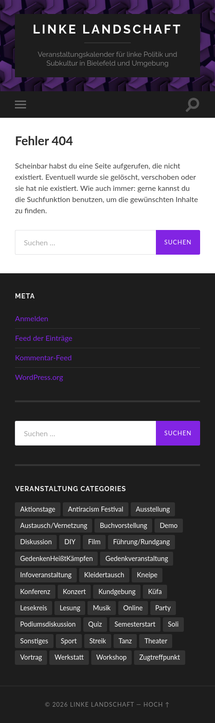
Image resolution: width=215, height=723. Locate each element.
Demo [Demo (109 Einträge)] (168, 525)
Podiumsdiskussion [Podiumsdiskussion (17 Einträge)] (47, 624)
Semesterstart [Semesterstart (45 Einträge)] (134, 624)
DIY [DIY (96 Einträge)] (69, 542)
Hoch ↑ (156, 704)
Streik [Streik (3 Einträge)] (97, 641)
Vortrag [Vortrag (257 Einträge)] (31, 657)
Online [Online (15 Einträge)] (133, 608)
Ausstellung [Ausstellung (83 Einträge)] (153, 509)
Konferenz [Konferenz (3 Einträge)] (35, 591)
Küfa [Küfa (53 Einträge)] (154, 591)
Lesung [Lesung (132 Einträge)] (70, 608)
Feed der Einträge (43, 337)
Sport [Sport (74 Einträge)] (69, 641)
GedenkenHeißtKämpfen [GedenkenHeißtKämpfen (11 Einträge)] (56, 558)
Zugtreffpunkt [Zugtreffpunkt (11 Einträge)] (159, 657)
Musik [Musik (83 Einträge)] (101, 608)
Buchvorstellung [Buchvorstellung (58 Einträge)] (123, 525)
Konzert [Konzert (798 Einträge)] (74, 591)
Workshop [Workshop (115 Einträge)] (111, 657)
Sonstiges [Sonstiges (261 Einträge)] (34, 641)
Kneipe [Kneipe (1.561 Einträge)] (147, 575)
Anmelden (31, 318)
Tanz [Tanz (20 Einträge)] (125, 641)
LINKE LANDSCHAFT (107, 29)
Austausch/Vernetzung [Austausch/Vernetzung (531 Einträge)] (53, 525)
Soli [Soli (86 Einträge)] (173, 624)
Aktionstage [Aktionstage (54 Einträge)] (37, 509)
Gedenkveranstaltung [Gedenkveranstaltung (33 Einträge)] (136, 558)
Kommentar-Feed (43, 357)
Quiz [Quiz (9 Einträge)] (95, 624)
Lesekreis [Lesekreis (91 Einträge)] (33, 608)
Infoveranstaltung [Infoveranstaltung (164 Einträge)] (45, 575)
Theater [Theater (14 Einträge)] (155, 641)
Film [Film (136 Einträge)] (94, 542)
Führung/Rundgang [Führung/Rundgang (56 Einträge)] (141, 542)
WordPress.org (39, 376)
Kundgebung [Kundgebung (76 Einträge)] (116, 591)
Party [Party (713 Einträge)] (163, 608)
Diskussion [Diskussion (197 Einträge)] (36, 542)
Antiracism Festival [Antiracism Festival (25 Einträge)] (95, 509)
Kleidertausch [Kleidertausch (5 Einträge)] (104, 575)
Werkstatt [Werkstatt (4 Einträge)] (69, 657)
